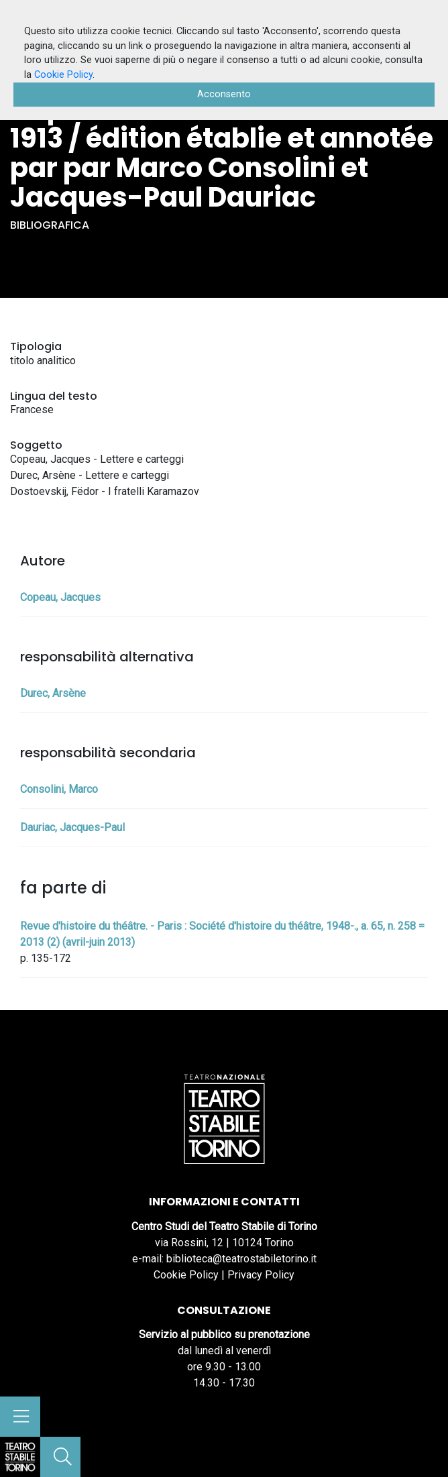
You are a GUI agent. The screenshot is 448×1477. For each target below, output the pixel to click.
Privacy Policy (260, 1274)
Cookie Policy (186, 1274)
